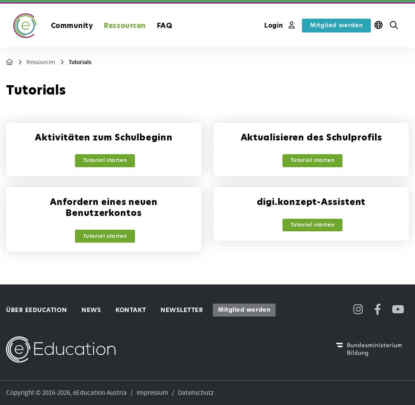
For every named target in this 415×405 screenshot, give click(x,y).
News (91, 310)
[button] (394, 26)
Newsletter (181, 310)
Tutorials (79, 62)
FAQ (165, 25)
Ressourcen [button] (124, 25)
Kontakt (131, 310)
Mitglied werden (336, 25)
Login (279, 25)
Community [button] (72, 25)
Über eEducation (36, 310)
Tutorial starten (105, 160)
